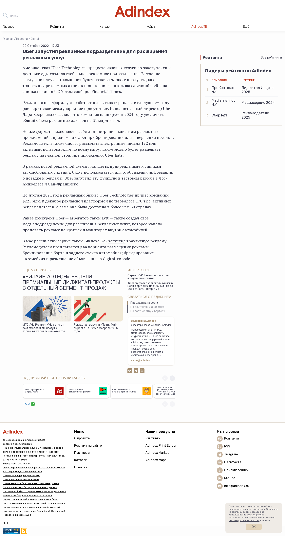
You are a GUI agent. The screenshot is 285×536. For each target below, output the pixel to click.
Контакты (231, 438)
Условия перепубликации (17, 443)
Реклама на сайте (88, 445)
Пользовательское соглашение (21, 479)
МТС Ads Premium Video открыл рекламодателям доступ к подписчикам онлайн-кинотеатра (44, 328)
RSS (227, 446)
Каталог (80, 460)
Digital (35, 39)
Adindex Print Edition (161, 445)
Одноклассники (236, 470)
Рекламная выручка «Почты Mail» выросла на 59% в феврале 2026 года (96, 328)
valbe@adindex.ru (142, 360)
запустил (116, 241)
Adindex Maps (155, 460)
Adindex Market (157, 453)
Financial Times (106, 91)
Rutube (229, 478)
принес (141, 195)
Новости (22, 39)
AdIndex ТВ (199, 26)
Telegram (231, 454)
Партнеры (82, 453)
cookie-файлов (255, 514)
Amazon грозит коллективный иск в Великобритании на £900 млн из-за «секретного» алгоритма (150, 286)
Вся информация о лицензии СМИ (22, 471)
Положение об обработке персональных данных (31, 483)
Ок (254, 527)
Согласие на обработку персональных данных (30, 487)
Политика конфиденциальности (21, 475)
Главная (8, 39)
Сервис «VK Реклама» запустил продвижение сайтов (148, 277)
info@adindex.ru (236, 486)
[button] (172, 378)
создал (132, 218)
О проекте (82, 438)
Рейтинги (153, 438)
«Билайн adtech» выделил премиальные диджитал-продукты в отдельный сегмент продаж (71, 283)
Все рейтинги (271, 57)
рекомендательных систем (244, 520)
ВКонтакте (232, 462)
